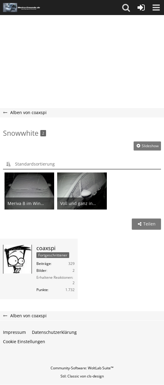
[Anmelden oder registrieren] (141, 8)
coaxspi (46, 248)
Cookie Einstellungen (24, 341)
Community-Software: (82, 368)
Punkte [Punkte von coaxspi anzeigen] (42, 289)
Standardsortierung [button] (35, 164)
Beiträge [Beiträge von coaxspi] (43, 263)
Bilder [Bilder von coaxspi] (41, 270)
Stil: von (82, 376)
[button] (126, 8)
